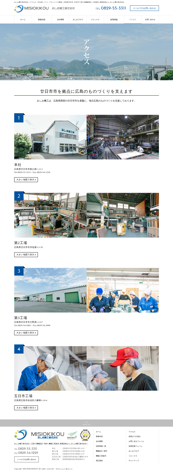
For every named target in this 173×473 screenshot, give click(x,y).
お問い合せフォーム (136, 441)
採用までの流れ (135, 436)
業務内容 (41, 19)
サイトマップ (134, 460)
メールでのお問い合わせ (144, 8)
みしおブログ (78, 19)
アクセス (132, 19)
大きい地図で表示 (25, 179)
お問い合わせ (150, 19)
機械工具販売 (101, 455)
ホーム (22, 19)
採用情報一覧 (101, 446)
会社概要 (60, 19)
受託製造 (99, 460)
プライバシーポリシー (63, 469)
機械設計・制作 (101, 451)
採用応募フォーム (135, 446)
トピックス (95, 19)
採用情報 (114, 19)
